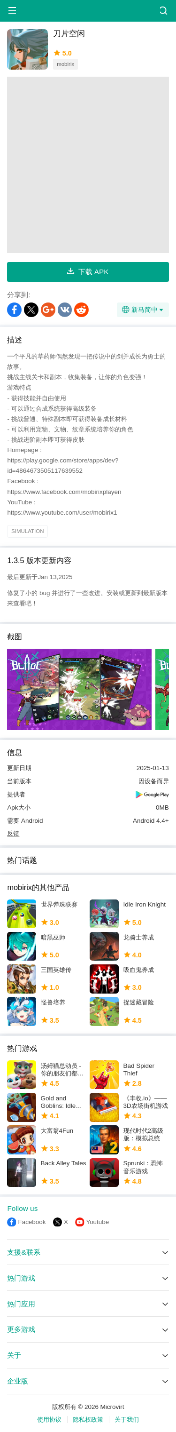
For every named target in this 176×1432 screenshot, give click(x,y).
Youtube (97, 1221)
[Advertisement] (88, 165)
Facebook (32, 1221)
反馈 (13, 833)
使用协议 (49, 1419)
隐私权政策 (88, 1419)
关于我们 (127, 1419)
